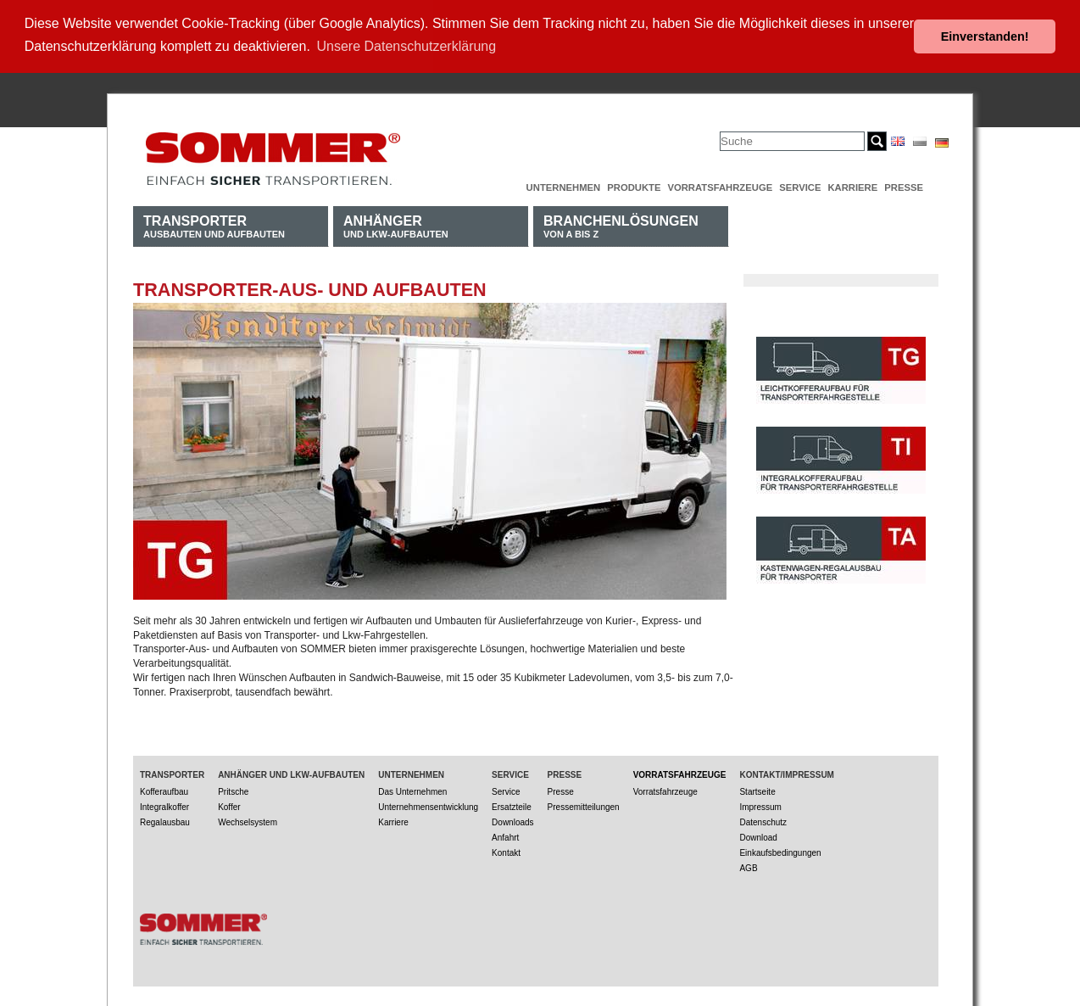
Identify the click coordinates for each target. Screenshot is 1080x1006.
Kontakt (506, 851)
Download (758, 836)
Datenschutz (763, 820)
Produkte (633, 186)
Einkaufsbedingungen (780, 851)
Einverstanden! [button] (985, 36)
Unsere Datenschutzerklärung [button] (407, 46)
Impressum (760, 805)
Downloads (512, 820)
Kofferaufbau (164, 790)
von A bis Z (621, 224)
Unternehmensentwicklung (428, 805)
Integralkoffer (164, 805)
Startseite (757, 790)
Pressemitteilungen (584, 805)
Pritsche (233, 790)
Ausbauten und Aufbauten (214, 224)
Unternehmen (563, 186)
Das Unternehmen (412, 790)
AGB (748, 866)
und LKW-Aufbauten (395, 224)
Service (800, 186)
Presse (903, 186)
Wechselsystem (247, 820)
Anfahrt (505, 836)
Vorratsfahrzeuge (719, 186)
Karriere (852, 186)
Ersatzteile (512, 805)
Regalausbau (165, 820)
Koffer (229, 805)
